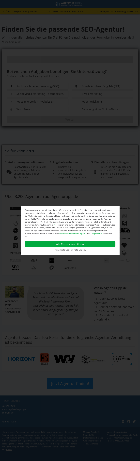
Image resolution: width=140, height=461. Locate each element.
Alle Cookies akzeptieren (70, 244)
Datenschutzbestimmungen (72, 233)
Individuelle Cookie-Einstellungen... (70, 249)
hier (55, 224)
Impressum (97, 233)
